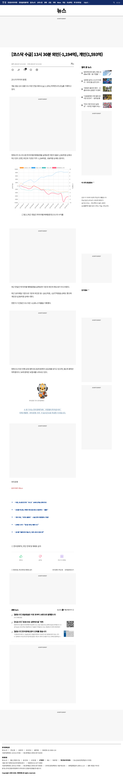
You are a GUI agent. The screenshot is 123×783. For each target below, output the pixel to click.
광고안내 (28, 750)
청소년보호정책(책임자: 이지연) (82, 760)
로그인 (118, 3)
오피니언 (40, 2)
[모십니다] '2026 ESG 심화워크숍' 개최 (28, 622)
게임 (63, 2)
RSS (48, 760)
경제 (45, 2)
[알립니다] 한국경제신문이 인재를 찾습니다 (30, 631)
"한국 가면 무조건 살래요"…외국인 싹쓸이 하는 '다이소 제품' (92, 106)
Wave (59, 2)
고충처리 (20, 750)
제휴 (11, 760)
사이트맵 (33, 760)
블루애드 (36, 750)
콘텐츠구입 (17, 760)
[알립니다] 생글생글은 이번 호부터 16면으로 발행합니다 (35, 614)
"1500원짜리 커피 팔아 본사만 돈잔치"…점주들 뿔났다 (92, 98)
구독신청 (12, 750)
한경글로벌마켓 (23, 2)
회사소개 (4, 750)
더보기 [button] (86, 2)
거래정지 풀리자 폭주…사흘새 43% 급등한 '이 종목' (92, 89)
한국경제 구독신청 (58, 570)
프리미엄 (78, 2)
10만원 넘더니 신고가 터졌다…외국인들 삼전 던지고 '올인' (92, 82)
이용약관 (54, 760)
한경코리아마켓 (12, 2)
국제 (54, 2)
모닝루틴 (69, 2)
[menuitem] (13, 70)
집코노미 (32, 2)
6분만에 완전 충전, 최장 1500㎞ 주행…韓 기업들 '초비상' (93, 74)
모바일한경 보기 (69, 570)
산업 (49, 2)
